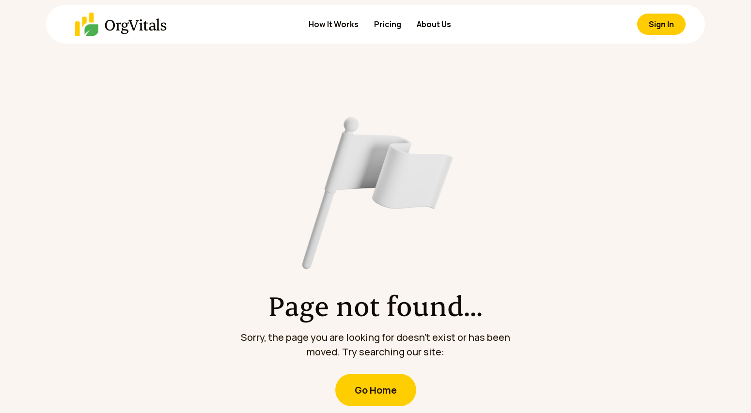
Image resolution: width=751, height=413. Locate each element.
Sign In (661, 24)
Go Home (376, 390)
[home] (101, 24)
